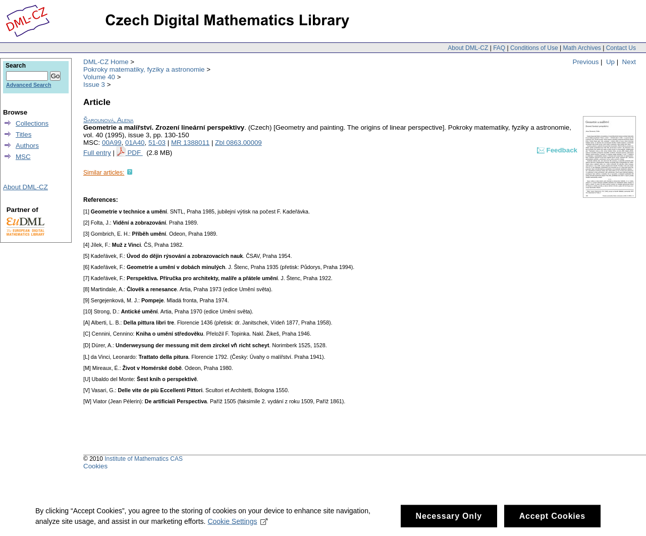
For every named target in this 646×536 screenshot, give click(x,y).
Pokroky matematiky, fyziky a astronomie (143, 69)
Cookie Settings (237, 525)
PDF (134, 152)
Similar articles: (103, 172)
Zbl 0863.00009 (238, 142)
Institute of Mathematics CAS (143, 458)
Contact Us (621, 47)
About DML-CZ (468, 47)
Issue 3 (94, 84)
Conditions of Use (534, 47)
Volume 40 (99, 77)
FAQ (499, 47)
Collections (32, 123)
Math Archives (582, 47)
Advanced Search (28, 85)
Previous (586, 62)
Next (629, 62)
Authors (27, 145)
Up (610, 62)
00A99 (112, 142)
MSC (23, 156)
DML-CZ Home (106, 62)
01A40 (135, 142)
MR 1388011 (190, 142)
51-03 (157, 142)
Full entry (97, 152)
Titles (23, 134)
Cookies (95, 466)
